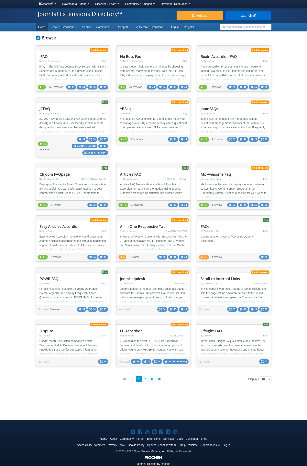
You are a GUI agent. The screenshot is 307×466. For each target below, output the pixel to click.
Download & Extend (75, 3)
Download (199, 15)
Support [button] (124, 27)
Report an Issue (210, 445)
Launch (248, 15)
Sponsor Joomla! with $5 (162, 445)
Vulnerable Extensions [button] (151, 27)
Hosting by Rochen (153, 463)
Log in (175, 27)
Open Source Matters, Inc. (150, 451)
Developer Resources (175, 3)
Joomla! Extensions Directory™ (80, 14)
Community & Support (140, 3)
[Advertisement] (153, 404)
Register (189, 27)
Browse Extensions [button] (64, 27)
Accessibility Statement (91, 445)
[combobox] (245, 27)
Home (42, 27)
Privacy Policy (116, 445)
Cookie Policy (136, 445)
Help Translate (189, 445)
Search (86, 27)
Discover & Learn (107, 3)
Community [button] (104, 27)
